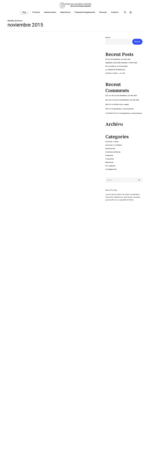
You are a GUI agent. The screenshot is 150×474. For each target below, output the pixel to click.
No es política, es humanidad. (116, 66)
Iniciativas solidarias (112, 152)
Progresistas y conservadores (123, 109)
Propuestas (109, 159)
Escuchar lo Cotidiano (113, 145)
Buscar (107, 37)
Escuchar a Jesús (111, 141)
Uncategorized (110, 169)
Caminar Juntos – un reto (115, 73)
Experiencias (110, 148)
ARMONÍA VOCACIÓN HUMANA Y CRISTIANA (121, 63)
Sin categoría (110, 166)
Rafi (106, 104)
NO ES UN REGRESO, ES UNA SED (117, 59)
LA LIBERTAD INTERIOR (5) (115, 69)
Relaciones (109, 162)
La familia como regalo (120, 104)
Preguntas (109, 155)
